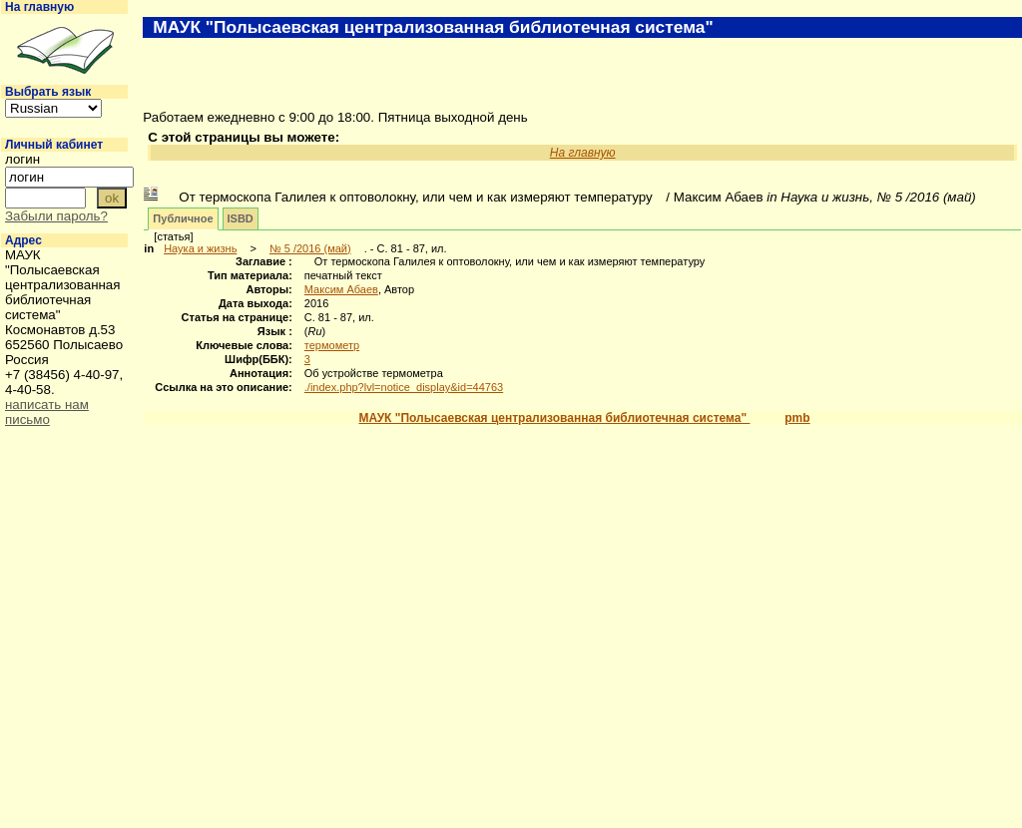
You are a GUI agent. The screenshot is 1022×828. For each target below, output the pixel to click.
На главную (39, 7)
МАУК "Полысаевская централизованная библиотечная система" (554, 418)
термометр (331, 345)
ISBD (241, 218)
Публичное (183, 218)
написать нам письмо (47, 412)
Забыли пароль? (56, 215)
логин (22, 159)
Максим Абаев (341, 289)
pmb (796, 418)
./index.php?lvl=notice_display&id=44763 (403, 387)
